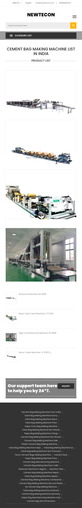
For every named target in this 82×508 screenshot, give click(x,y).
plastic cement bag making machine (39, 444)
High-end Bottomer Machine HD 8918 (41, 256)
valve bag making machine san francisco (41, 451)
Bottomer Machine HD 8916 (41, 108)
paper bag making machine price (41, 458)
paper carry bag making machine (41, 426)
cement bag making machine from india (41, 412)
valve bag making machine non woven (41, 429)
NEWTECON (41, 14)
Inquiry (66, 386)
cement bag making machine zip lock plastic (41, 483)
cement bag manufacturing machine (41, 462)
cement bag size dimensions (41, 501)
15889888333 (65, 3)
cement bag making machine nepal (41, 472)
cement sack (60, 454)
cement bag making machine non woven (41, 437)
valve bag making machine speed (41, 476)
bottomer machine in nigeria (32, 469)
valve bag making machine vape (25, 447)
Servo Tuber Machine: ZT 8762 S (41, 157)
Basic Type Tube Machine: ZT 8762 (36, 313)
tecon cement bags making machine (33, 454)
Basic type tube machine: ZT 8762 (41, 207)
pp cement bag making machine (41, 486)
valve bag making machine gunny (41, 415)
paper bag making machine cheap (41, 433)
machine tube (56, 469)
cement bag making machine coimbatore (41, 479)
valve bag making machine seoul (41, 419)
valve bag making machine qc (58, 447)
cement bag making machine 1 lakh (41, 465)
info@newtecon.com (45, 3)
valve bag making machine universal (41, 490)
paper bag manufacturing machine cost (41, 497)
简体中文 (16, 3)
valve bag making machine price (41, 422)
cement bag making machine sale (41, 440)
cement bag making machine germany (41, 493)
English (28, 3)
